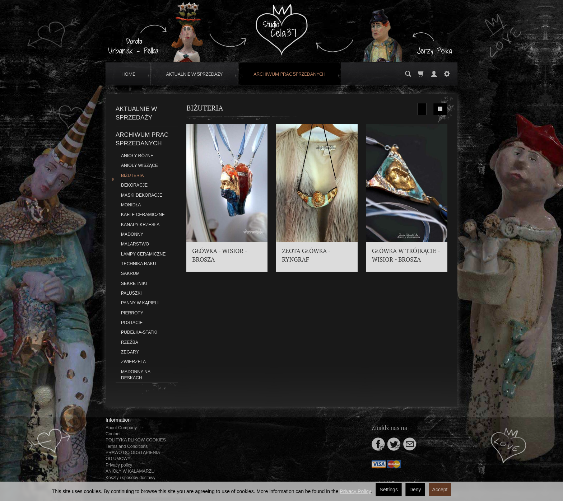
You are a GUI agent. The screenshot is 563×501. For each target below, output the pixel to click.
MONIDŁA (131, 204)
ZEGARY (130, 352)
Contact (113, 433)
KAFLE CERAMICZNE (143, 214)
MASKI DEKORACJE (141, 195)
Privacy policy (119, 465)
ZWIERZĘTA (133, 361)
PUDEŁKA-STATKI (139, 332)
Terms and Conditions (127, 446)
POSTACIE (132, 322)
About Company (121, 427)
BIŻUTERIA (132, 175)
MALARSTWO (135, 244)
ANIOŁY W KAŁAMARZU (130, 471)
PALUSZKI (131, 293)
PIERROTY (132, 312)
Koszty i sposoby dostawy (130, 477)
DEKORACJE (134, 185)
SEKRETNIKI (134, 283)
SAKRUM (130, 273)
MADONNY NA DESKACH (135, 374)
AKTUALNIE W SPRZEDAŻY (194, 74)
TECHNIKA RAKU (138, 263)
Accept (440, 489)
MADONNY (132, 234)
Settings (389, 489)
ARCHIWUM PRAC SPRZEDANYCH (289, 74)
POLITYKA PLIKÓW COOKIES (136, 440)
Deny (415, 489)
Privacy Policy (355, 491)
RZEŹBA (129, 342)
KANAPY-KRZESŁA (140, 224)
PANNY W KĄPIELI (140, 302)
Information (118, 420)
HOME (128, 74)
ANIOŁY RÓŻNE (137, 155)
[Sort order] (422, 109)
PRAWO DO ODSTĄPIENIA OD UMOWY (133, 455)
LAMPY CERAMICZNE (143, 254)
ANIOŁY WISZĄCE (139, 165)
